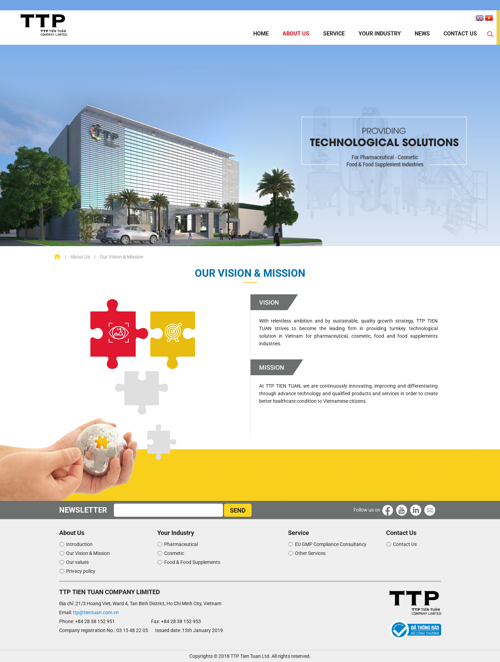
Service (334, 33)
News (422, 33)
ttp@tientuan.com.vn (96, 612)
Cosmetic (174, 553)
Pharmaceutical (181, 544)
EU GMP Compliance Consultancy (330, 544)
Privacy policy (80, 571)
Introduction (79, 544)
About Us (296, 33)
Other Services (310, 553)
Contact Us (460, 33)
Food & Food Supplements (192, 562)
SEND (238, 510)
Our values (77, 562)
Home (261, 33)
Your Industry (380, 33)
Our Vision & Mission (88, 553)
